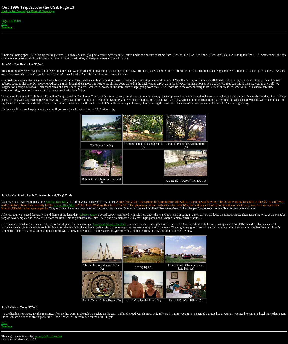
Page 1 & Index (11, 20)
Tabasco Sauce (88, 214)
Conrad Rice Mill (64, 205)
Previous (6, 27)
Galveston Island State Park (109, 224)
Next (4, 24)
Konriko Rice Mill (56, 201)
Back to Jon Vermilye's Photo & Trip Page (28, 11)
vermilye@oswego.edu (48, 336)
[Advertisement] (68, 42)
